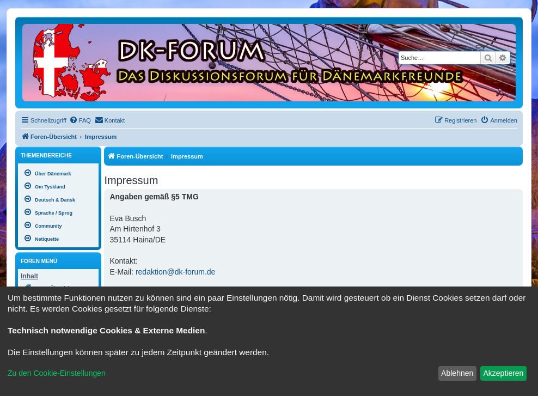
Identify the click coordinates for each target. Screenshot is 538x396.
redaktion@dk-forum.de (176, 271)
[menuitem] (80, 120)
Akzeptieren (503, 373)
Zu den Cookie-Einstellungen (57, 373)
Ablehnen (457, 373)
